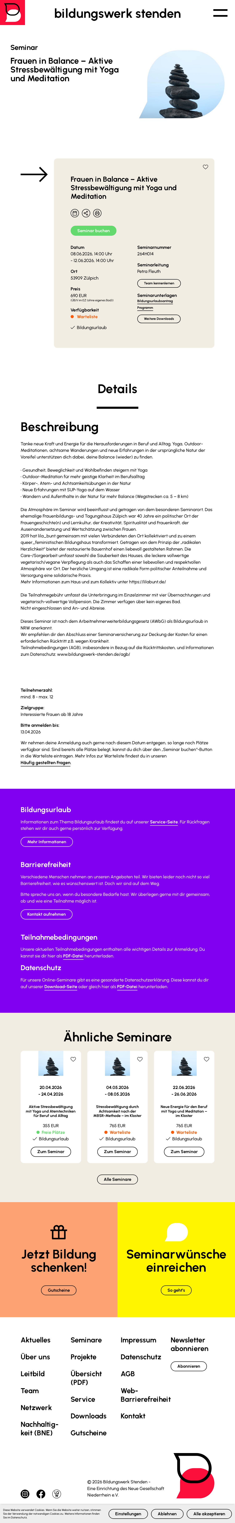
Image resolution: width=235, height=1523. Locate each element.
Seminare (86, 1342)
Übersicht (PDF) (86, 1379)
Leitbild (33, 1375)
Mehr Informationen (48, 842)
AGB (128, 1375)
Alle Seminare (118, 1180)
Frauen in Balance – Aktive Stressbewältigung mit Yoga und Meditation (124, 188)
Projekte (83, 1358)
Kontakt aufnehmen (48, 915)
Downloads (88, 1418)
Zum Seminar (51, 1152)
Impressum (138, 1342)
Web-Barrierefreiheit (146, 1396)
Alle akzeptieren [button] (208, 1513)
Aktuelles (35, 1342)
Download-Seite (60, 987)
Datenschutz (141, 1358)
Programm (145, 308)
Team (30, 1392)
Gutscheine (58, 1291)
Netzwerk (36, 1409)
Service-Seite (164, 822)
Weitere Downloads (159, 319)
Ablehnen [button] (165, 1513)
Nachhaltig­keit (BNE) (40, 1430)
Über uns (35, 1358)
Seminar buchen (94, 230)
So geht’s (176, 1291)
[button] (219, 13)
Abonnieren (189, 1368)
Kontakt (133, 1418)
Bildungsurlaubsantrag (155, 302)
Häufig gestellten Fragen (45, 762)
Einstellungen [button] (124, 1513)
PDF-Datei (73, 957)
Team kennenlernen (159, 284)
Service (83, 1401)
